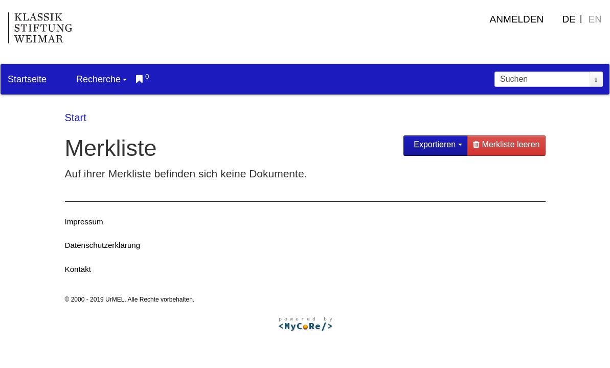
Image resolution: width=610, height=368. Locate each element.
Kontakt (78, 269)
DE (569, 19)
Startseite (27, 79)
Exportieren (437, 144)
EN (595, 19)
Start (75, 117)
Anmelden (517, 19)
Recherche (101, 79)
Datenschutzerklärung (103, 245)
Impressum (84, 221)
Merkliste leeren (506, 144)
